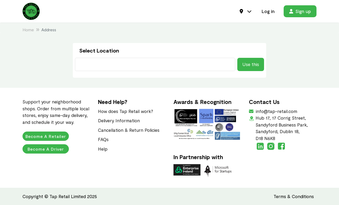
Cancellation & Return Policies (128, 130)
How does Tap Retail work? (125, 111)
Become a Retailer (45, 136)
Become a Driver (46, 148)
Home (28, 29)
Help (103, 148)
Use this (250, 64)
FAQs (103, 139)
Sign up (300, 11)
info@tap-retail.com (276, 111)
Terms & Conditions (294, 196)
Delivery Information (119, 120)
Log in (268, 11)
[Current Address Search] (155, 64)
